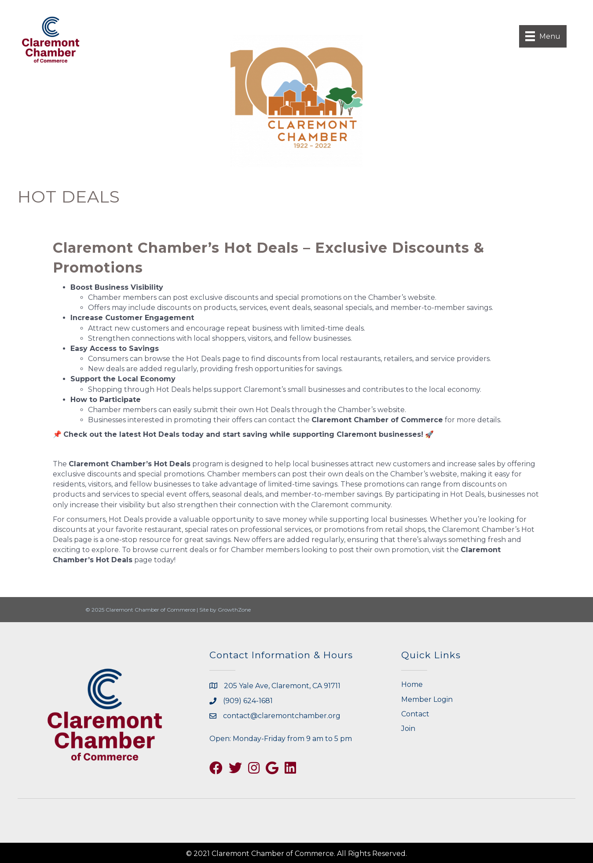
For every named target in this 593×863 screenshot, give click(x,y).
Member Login (427, 699)
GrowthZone (234, 609)
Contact (415, 714)
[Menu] (543, 36)
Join (408, 728)
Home (412, 684)
